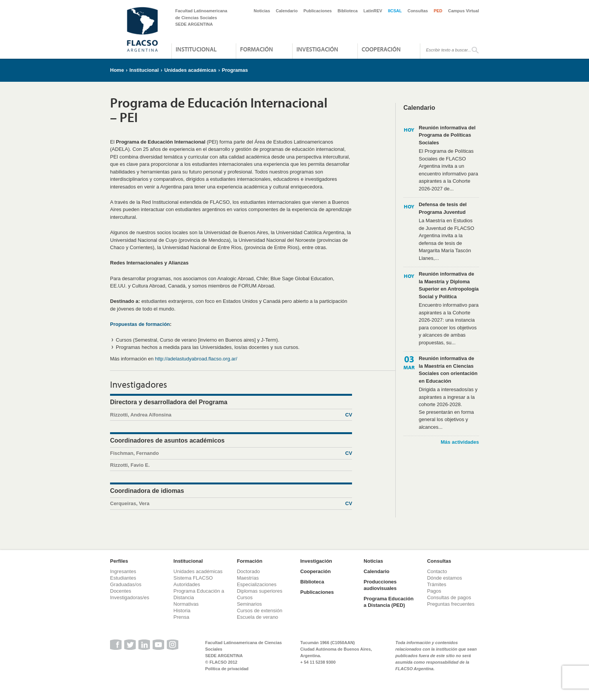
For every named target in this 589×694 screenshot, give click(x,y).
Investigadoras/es (129, 597)
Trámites (436, 584)
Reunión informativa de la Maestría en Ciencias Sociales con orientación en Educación (448, 369)
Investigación (317, 49)
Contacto (437, 571)
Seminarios (249, 604)
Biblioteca (347, 10)
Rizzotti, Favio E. (130, 465)
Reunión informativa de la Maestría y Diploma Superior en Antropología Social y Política (449, 285)
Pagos (434, 591)
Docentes (120, 591)
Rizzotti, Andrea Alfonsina (231, 415)
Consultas (418, 10)
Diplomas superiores (260, 591)
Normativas (186, 604)
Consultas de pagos (449, 597)
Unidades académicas (190, 70)
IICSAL (395, 10)
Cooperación (381, 49)
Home (117, 70)
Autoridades (186, 584)
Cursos (245, 597)
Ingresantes (123, 571)
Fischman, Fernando (231, 453)
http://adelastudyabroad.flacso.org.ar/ (196, 359)
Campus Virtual (463, 10)
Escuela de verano (257, 617)
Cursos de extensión (260, 610)
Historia (181, 610)
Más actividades (460, 442)
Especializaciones (256, 584)
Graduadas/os (125, 584)
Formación (256, 49)
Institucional (196, 49)
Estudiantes (123, 578)
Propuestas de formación (140, 324)
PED (438, 10)
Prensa (181, 617)
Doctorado (248, 571)
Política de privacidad (226, 668)
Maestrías (248, 578)
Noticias (262, 10)
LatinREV (373, 10)
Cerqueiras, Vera (231, 503)
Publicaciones (317, 10)
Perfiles (119, 561)
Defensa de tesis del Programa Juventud (443, 208)
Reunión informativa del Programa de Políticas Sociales (447, 135)
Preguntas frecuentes (451, 604)
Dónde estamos (444, 578)
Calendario (287, 10)
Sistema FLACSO (193, 578)
